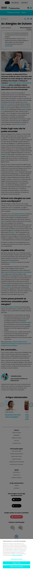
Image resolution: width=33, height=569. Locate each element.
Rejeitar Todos (16, 563)
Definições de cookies (16, 559)
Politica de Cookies (17, 555)
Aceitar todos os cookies (16, 566)
